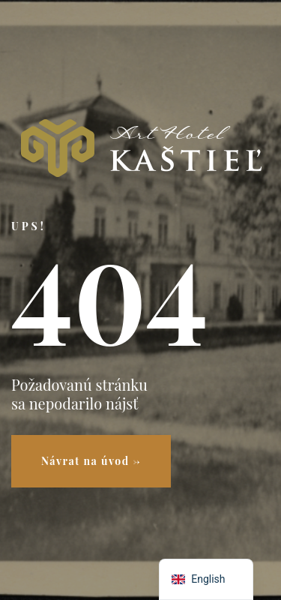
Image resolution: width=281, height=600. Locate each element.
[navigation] (206, 579)
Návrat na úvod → (91, 461)
